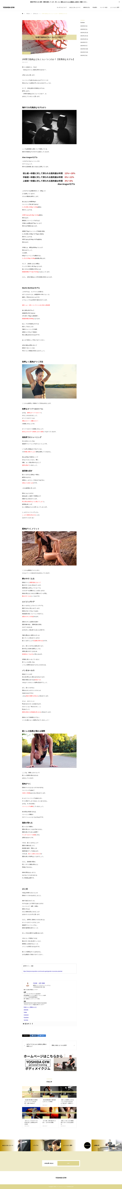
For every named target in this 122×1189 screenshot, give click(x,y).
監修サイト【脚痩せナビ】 (30, 1007)
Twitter (25, 1012)
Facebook (26, 1017)
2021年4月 (83, 45)
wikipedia (26, 1009)
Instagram (26, 1014)
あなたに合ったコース (74, 7)
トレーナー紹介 (104, 7)
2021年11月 (83, 35)
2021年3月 (83, 49)
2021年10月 (83, 39)
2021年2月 (83, 52)
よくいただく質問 (114, 7)
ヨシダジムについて (62, 7)
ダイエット (26, 53)
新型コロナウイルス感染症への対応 (69, 2)
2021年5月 (83, 42)
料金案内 (95, 7)
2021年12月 (83, 32)
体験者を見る (86, 7)
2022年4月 (83, 26)
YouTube (26, 1020)
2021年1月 (83, 55)
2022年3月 (83, 29)
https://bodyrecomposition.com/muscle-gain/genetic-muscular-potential (42, 971)
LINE (68, 1163)
